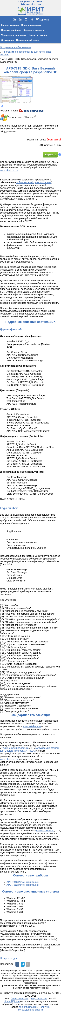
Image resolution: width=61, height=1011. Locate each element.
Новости (33, 35)
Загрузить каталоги (34, 30)
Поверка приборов (11, 30)
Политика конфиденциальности (33, 1008)
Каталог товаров (10, 25)
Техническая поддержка (13, 35)
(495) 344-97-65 (19, 998)
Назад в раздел (9, 958)
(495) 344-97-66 (38, 998)
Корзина (44, 19)
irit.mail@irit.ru (31, 4)
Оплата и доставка (31, 25)
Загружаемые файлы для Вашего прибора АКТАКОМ (29, 749)
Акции (43, 35)
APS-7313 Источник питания (23, 882)
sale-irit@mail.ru (28, 1006)
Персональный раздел (28, 40)
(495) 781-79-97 (34, 1)
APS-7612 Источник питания (23, 884)
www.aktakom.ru (9, 170)
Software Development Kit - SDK (34, 182)
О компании (7, 40)
